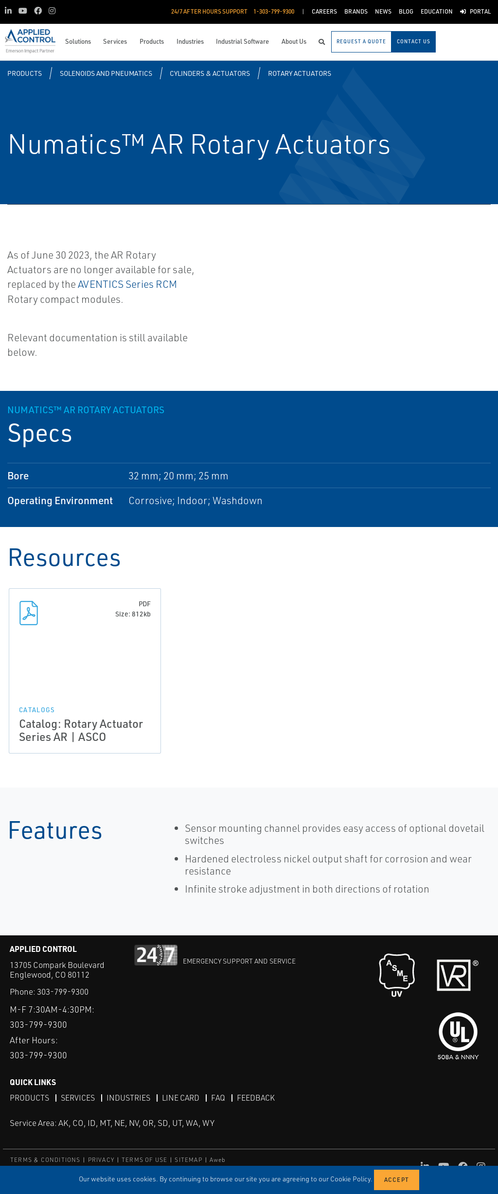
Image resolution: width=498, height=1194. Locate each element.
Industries (128, 1098)
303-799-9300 (63, 991)
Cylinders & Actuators (210, 73)
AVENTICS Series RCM (127, 284)
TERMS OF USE (144, 1159)
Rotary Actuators (299, 73)
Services (78, 1098)
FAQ (218, 1098)
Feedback (256, 1098)
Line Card (180, 1098)
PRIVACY (101, 1159)
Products (24, 73)
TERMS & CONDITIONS (45, 1159)
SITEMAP (188, 1159)
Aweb (218, 1159)
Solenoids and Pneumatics (106, 73)
